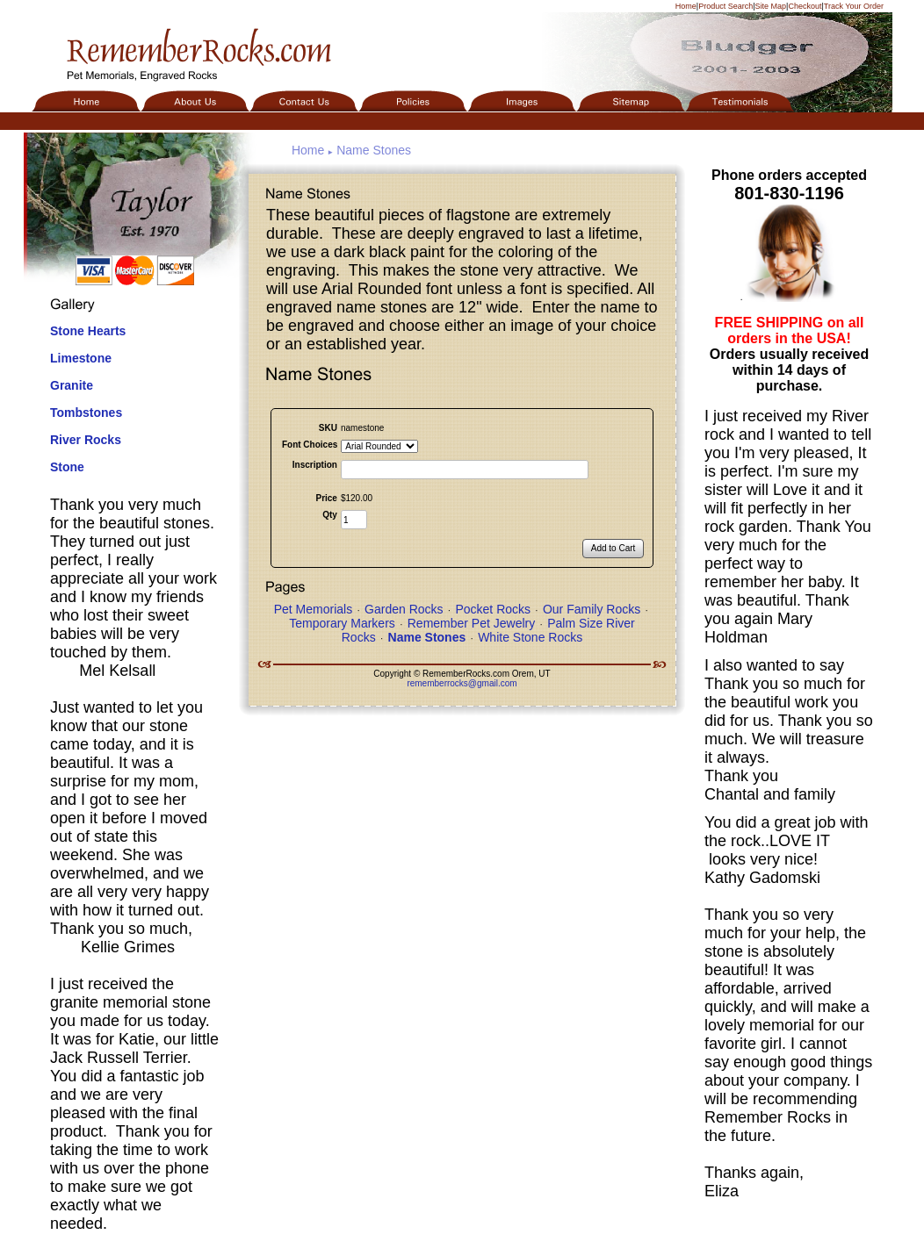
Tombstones (86, 413)
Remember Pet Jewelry (472, 623)
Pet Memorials (313, 609)
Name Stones (373, 150)
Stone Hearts (88, 331)
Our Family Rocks (591, 609)
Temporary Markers (342, 623)
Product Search (725, 6)
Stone (67, 467)
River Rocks (85, 440)
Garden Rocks (404, 609)
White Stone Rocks (530, 637)
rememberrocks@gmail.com (461, 683)
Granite (71, 385)
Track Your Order (854, 6)
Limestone (81, 358)
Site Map (771, 6)
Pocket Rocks (493, 609)
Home (686, 6)
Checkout (804, 6)
